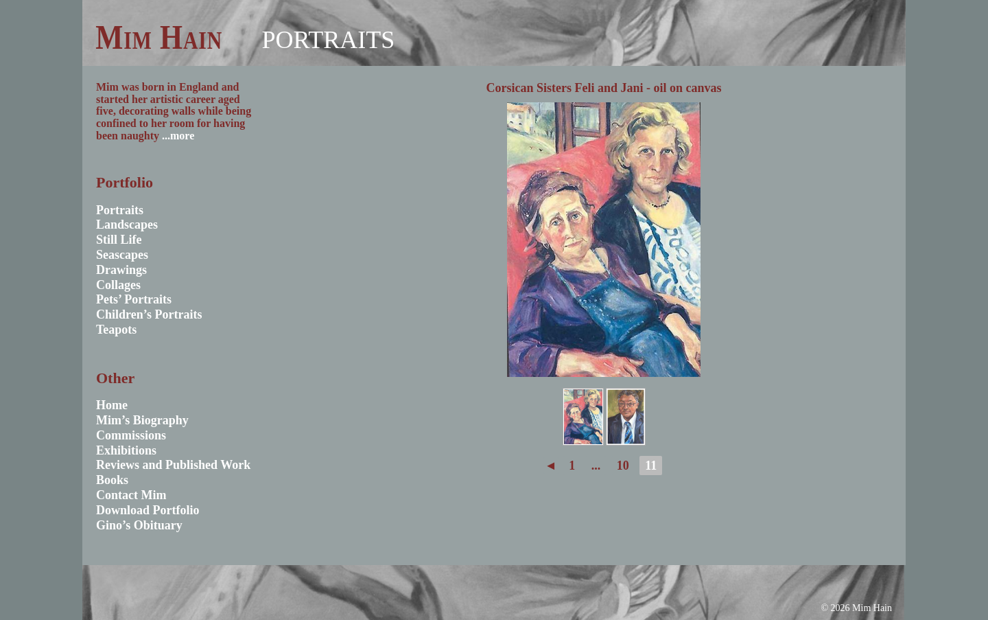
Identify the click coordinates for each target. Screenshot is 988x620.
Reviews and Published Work (173, 465)
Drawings (121, 270)
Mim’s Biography (142, 420)
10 (623, 465)
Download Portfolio (148, 510)
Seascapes (122, 255)
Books (112, 480)
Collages (118, 285)
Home (112, 405)
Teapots (116, 329)
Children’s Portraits (149, 314)
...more (178, 135)
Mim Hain (158, 37)
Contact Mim (131, 495)
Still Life (119, 239)
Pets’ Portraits (134, 299)
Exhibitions (126, 450)
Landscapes (127, 224)
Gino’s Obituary (139, 525)
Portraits (328, 40)
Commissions (131, 435)
